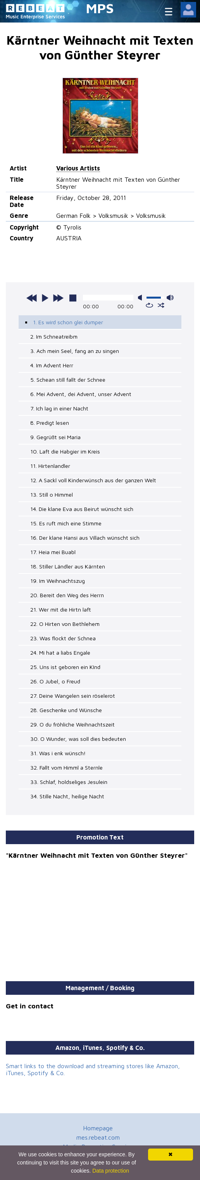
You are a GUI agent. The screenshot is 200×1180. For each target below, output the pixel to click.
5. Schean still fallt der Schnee (67, 379)
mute (141, 298)
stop (72, 297)
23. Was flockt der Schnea (63, 638)
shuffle (161, 305)
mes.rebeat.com (98, 1137)
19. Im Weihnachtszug (57, 580)
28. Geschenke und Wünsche (66, 710)
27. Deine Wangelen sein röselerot (72, 695)
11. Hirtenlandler (50, 465)
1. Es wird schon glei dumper (68, 322)
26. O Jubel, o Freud (55, 681)
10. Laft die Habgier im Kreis (65, 451)
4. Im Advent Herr (51, 365)
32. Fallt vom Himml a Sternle (66, 767)
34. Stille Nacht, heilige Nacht (67, 796)
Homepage (98, 1127)
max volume (170, 298)
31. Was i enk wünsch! (58, 753)
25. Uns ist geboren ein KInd (65, 667)
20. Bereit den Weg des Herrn (67, 595)
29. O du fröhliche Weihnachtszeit (72, 724)
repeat (149, 305)
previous (31, 297)
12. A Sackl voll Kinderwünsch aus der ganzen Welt (93, 480)
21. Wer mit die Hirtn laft (60, 609)
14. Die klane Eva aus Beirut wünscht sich (81, 509)
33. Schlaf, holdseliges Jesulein (68, 782)
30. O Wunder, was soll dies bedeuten (78, 738)
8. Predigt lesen (49, 422)
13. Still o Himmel (51, 494)
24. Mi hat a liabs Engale (60, 652)
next (58, 297)
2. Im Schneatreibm (54, 336)
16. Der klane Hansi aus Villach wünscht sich (85, 537)
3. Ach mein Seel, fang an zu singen (74, 351)
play (45, 298)
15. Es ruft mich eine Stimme (66, 523)
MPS (100, 8)
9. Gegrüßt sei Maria (55, 437)
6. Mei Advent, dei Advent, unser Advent (80, 394)
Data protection (110, 1171)
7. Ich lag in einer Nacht (59, 408)
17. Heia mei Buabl (53, 552)
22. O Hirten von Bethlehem (65, 623)
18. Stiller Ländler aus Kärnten (67, 566)
